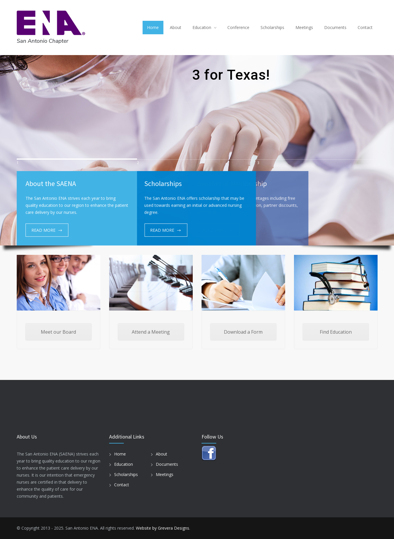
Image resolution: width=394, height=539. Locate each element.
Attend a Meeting (151, 332)
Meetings (304, 27)
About (175, 27)
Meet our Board (58, 332)
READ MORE (43, 230)
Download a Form (243, 332)
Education (201, 27)
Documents (335, 27)
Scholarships (272, 27)
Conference (238, 27)
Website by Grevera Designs (162, 528)
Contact (365, 27)
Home (153, 27)
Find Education (336, 332)
